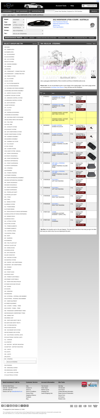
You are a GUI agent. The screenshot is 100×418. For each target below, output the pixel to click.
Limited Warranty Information (65, 391)
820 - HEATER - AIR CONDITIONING (13, 262)
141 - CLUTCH (7, 107)
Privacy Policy (29, 393)
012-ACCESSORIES (9, 56)
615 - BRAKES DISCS (9, 216)
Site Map (60, 386)
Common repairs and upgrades (46, 37)
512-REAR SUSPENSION (10, 189)
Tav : (6, 33)
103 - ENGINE (7, 66)
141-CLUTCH (7, 110)
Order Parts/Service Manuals (60, 22)
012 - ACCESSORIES (9, 54)
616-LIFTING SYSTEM (9, 223)
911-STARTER (7, 342)
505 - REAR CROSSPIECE (10, 182)
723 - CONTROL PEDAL (10, 230)
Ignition (91, 37)
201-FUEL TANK (8, 124)
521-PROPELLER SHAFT (10, 194)
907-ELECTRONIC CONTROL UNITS (13, 337)
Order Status (44, 388)
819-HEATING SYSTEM (10, 259)
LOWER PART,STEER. (58, 142)
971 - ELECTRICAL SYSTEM (11, 372)
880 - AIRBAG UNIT (9, 315)
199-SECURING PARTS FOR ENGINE (13, 119)
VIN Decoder (61, 388)
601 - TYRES (7, 197)
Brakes (32, 37)
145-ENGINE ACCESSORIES (11, 114)
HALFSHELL (55, 179)
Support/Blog (37, 11)
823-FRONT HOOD (9, 274)
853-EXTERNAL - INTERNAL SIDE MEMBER (15, 298)
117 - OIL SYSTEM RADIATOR (11, 83)
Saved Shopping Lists (46, 393)
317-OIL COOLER (8, 146)
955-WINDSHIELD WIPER (10, 370)
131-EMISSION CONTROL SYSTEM (13, 100)
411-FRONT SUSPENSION (10, 165)
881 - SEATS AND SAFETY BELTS (12, 320)
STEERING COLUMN (57, 104)
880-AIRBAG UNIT (8, 317)
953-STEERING (8, 365)
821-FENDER (7, 269)
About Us (28, 389)
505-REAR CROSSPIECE (10, 185)
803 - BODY (7, 235)
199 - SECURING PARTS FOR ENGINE (13, 117)
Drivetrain (61, 37)
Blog (27, 399)
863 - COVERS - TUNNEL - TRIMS (12, 305)
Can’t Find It (61, 389)
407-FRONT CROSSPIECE (10, 156)
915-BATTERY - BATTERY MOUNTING (13, 346)
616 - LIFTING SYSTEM (10, 221)
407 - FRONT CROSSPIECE (11, 153)
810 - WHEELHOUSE (9, 247)
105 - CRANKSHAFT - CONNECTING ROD (14, 71)
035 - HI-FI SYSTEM (9, 59)
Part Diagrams (22, 11)
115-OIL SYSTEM (8, 81)
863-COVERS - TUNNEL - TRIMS (12, 308)
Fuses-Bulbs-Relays (80, 37)
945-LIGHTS (7, 356)
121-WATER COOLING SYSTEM (12, 95)
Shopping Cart (45, 391)
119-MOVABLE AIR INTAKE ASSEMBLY (13, 90)
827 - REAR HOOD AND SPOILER (12, 281)
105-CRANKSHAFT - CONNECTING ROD (14, 73)
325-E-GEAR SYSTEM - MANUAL (12, 151)
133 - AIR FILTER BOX (9, 102)
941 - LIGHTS (7, 349)
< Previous (89, 43)
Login (97, 1)
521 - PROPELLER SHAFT (10, 192)
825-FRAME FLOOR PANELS (11, 279)
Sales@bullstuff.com (17, 391)
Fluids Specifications (58, 27)
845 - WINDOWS (8, 291)
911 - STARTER (8, 339)
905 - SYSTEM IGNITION (10, 325)
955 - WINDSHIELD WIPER (11, 367)
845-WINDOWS (8, 293)
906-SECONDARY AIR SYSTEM (12, 332)
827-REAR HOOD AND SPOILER (12, 284)
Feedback (28, 397)
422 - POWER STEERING (10, 172)
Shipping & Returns (31, 395)
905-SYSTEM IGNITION (10, 327)
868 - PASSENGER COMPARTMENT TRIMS (15, 310)
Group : (6, 30)
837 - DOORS (7, 286)
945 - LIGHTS (7, 354)
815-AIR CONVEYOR (9, 255)
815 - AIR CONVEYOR (9, 252)
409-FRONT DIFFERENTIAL (11, 160)
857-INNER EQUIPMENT (10, 303)
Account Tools (61, 6)
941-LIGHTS (7, 351)
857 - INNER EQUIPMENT (10, 301)
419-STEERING (8, 170)
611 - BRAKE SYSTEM (9, 201)
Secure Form (61, 395)
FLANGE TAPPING (57, 125)
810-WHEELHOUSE (9, 250)
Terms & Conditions (31, 391)
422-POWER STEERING (10, 175)
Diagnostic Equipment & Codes (61, 23)
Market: (6, 27)
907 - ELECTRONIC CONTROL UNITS (13, 334)
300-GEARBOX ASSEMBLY (11, 139)
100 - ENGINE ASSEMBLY (10, 64)
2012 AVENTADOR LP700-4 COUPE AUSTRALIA (30, 15)
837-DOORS (7, 288)
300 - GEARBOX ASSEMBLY (11, 136)
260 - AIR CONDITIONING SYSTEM (13, 131)
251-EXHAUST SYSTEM (10, 129)
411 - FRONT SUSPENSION (11, 163)
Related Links (61, 399)
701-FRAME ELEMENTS (10, 228)
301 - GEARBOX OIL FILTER (11, 141)
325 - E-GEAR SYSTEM (10, 148)
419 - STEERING (8, 168)
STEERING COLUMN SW (58, 96)
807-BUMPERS (8, 240)
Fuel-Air (69, 37)
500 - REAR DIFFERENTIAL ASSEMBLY (14, 177)
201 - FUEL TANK (8, 122)
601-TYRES (7, 199)
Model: (6, 19)
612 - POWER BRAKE (9, 206)
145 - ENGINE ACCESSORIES (11, 112)
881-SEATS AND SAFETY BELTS (12, 322)
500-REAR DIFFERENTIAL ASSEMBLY (13, 180)
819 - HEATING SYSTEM (10, 257)
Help (72, 6)
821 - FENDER (7, 267)
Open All (34, 43)
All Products (61, 397)
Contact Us (29, 388)
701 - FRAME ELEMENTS (10, 226)
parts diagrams (11, 15)
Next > (94, 43)
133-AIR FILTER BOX (9, 105)
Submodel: (7, 25)
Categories (8, 11)
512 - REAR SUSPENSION (10, 187)
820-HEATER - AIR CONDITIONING (13, 264)
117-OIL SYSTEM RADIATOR (11, 85)
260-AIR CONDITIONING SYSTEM (12, 134)
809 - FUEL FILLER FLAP (10, 243)
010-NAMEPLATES (9, 52)
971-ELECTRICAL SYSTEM (11, 375)
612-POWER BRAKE (9, 209)
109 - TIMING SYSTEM (9, 76)
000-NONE (7, 47)
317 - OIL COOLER (9, 143)
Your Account (44, 386)
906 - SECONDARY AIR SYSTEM (12, 330)
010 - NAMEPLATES (9, 49)
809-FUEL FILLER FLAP (10, 245)
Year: (6, 22)
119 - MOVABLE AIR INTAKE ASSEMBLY (14, 88)
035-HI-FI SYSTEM (9, 61)
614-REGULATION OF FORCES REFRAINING (15, 214)
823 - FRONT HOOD (9, 272)
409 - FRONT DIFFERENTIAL (11, 158)
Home (4, 15)
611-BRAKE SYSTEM (9, 204)
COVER (54, 212)
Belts (26, 37)
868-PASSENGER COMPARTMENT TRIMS (14, 313)
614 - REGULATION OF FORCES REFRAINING (15, 211)
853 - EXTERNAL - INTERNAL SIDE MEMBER (15, 296)
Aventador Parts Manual (57, 87)
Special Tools (56, 25)
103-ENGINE (7, 68)
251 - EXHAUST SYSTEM (10, 126)
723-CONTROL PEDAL (9, 233)
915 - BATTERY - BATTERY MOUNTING (14, 344)
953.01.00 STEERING (12, 361)
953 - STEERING (8, 359)
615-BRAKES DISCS (9, 218)
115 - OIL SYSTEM (8, 78)
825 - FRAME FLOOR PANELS (11, 276)
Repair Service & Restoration (65, 393)
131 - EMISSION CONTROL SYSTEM (13, 97)
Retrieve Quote (45, 389)
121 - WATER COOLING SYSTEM (12, 93)
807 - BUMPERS (8, 238)
